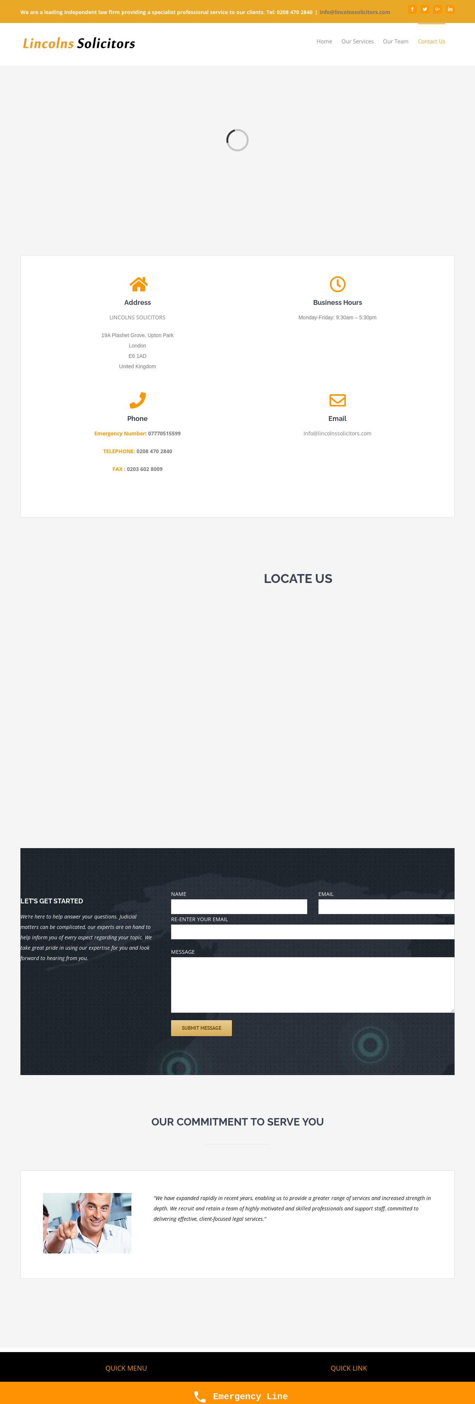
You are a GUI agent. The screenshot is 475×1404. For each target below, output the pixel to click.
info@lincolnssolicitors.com (355, 12)
